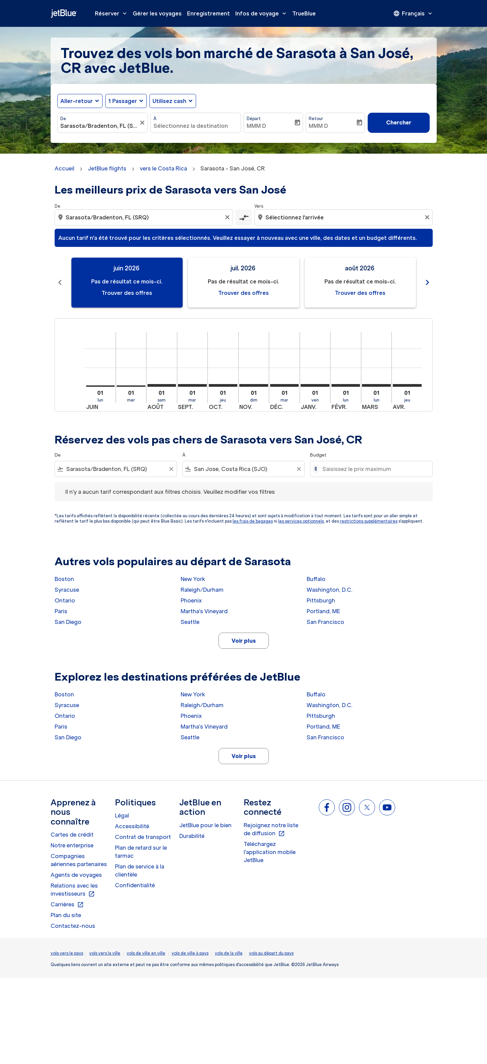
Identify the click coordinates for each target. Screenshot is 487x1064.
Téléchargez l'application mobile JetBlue (270, 852)
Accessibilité (132, 826)
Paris (61, 611)
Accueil (64, 168)
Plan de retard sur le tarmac (141, 851)
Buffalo (316, 579)
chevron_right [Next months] (427, 282)
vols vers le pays (67, 953)
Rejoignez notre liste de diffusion (271, 829)
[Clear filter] (171, 469)
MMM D (256, 125)
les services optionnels (301, 521)
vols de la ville (229, 953)
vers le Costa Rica (163, 168)
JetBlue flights (107, 168)
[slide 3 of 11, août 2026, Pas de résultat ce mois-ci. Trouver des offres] (360, 283)
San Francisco (325, 622)
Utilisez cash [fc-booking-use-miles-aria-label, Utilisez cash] (169, 101)
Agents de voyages (76, 874)
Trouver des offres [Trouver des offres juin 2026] (127, 292)
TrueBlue (304, 13)
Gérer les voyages (157, 13)
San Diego (68, 622)
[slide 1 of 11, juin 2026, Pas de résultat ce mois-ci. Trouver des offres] (127, 283)
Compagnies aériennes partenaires (79, 860)
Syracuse (67, 589)
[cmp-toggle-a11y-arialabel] (244, 217)
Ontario (65, 600)
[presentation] (413, 13)
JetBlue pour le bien (205, 825)
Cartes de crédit (72, 834)
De (63, 118)
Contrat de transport (143, 837)
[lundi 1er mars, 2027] (376, 385)
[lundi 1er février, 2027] (345, 385)
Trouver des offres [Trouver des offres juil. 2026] (243, 292)
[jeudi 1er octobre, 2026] (223, 385)
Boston (64, 579)
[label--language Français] (413, 13)
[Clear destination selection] (428, 217)
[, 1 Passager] (122, 101)
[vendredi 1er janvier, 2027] (315, 385)
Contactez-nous (73, 925)
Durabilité (191, 836)
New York (193, 579)
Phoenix (191, 600)
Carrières (67, 904)
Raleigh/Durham (202, 589)
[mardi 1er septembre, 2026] (192, 385)
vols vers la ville (104, 953)
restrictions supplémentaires (369, 521)
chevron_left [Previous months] (60, 282)
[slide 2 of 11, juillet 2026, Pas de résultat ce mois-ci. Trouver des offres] (243, 283)
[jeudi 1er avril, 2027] (407, 385)
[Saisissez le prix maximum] (374, 469)
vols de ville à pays (190, 953)
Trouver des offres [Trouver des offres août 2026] (360, 292)
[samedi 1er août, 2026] (161, 385)
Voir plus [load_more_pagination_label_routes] (244, 640)
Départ (254, 118)
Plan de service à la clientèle (139, 870)
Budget (318, 455)
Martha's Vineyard (204, 611)
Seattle (190, 622)
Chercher (398, 122)
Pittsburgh (321, 600)
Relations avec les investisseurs (74, 890)
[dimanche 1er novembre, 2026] (253, 385)
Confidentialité (135, 885)
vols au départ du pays (271, 953)
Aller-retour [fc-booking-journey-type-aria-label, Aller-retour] (76, 101)
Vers (258, 206)
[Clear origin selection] (228, 217)
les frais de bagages (253, 521)
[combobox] (99, 126)
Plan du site (66, 915)
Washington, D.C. (330, 589)
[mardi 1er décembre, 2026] (284, 385)
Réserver (112, 13)
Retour (316, 118)
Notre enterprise (72, 845)
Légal (122, 815)
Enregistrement (208, 13)
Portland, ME (323, 611)
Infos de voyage (262, 13)
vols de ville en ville (146, 953)
